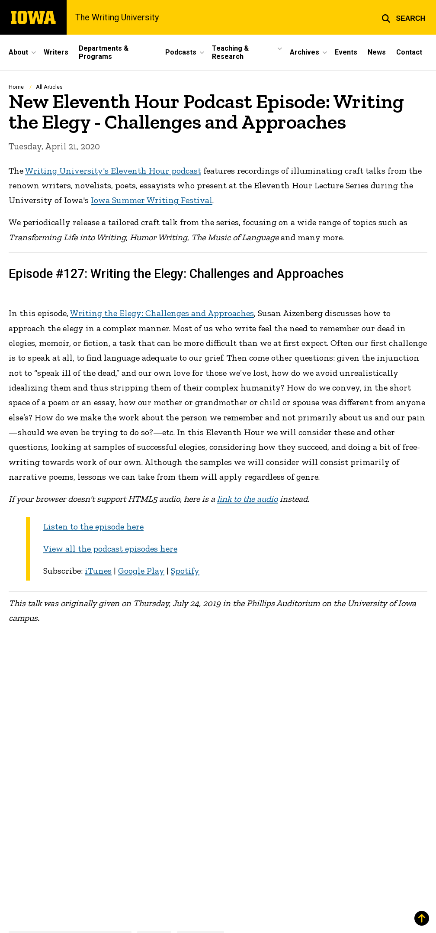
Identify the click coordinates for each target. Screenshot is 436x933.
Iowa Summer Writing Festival (151, 200)
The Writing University (117, 17)
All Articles (49, 87)
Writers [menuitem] (56, 52)
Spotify (185, 570)
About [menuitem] (18, 52)
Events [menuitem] (346, 52)
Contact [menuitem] (409, 52)
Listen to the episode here (93, 526)
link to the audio (247, 499)
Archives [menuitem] (304, 52)
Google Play (141, 570)
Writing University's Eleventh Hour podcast (113, 170)
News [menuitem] (377, 52)
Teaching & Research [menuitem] (230, 52)
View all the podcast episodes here (110, 548)
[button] (403, 17)
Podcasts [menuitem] (180, 52)
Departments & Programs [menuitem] (103, 52)
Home (16, 87)
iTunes (98, 570)
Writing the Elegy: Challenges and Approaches (162, 313)
